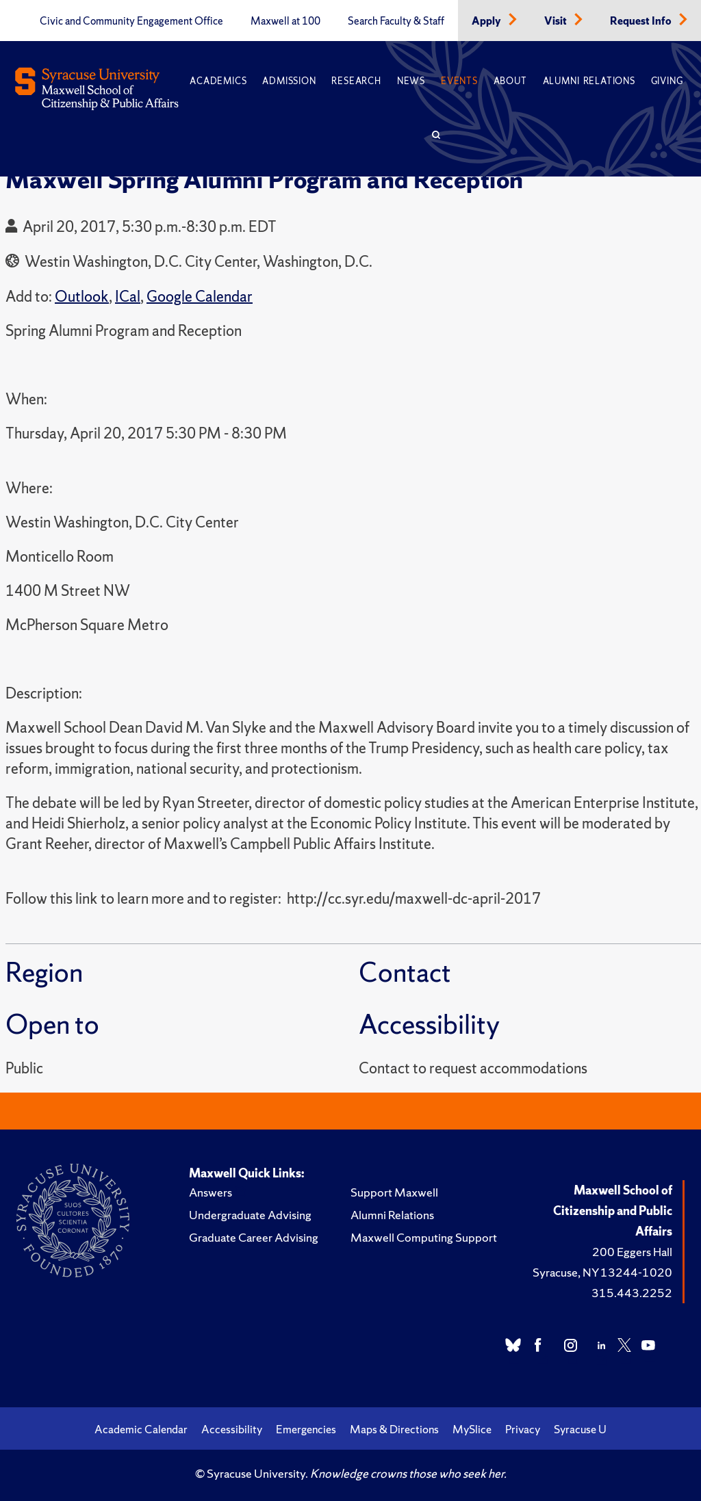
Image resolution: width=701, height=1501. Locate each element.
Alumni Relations (589, 81)
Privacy (522, 1429)
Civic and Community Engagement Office (131, 21)
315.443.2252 (631, 1293)
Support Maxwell (394, 1192)
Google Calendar (199, 296)
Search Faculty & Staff (396, 21)
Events (459, 81)
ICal (127, 296)
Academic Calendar (141, 1429)
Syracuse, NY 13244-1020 (602, 1272)
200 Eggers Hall (632, 1251)
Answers (210, 1192)
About (510, 81)
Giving (667, 81)
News (411, 81)
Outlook (82, 296)
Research (356, 81)
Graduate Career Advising (253, 1237)
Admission (289, 81)
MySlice (472, 1429)
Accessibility (231, 1429)
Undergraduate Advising (250, 1215)
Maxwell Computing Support (423, 1237)
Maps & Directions (394, 1429)
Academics (218, 81)
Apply (487, 21)
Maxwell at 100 (285, 21)
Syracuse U (580, 1429)
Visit (556, 21)
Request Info (642, 21)
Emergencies (306, 1429)
